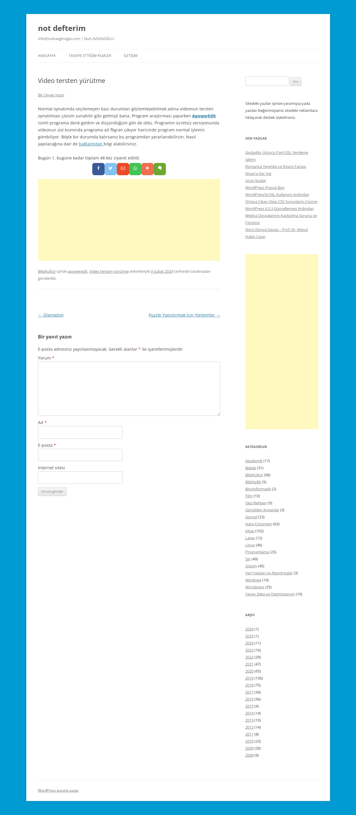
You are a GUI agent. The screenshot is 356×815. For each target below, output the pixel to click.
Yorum (46, 358)
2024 (249, 643)
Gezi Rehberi (256, 502)
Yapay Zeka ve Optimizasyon (270, 594)
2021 (249, 664)
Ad (42, 422)
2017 (249, 692)
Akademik (254, 460)
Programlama (257, 552)
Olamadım (51, 315)
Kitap (249, 531)
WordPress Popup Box (264, 187)
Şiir (248, 559)
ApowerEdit (204, 116)
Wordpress (254, 587)
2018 (249, 685)
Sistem (251, 566)
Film (249, 495)
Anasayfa (47, 55)
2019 (249, 678)
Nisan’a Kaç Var (258, 173)
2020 (249, 671)
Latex (250, 538)
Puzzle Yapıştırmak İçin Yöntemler (184, 315)
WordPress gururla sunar (58, 790)
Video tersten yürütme (109, 271)
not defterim (62, 28)
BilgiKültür (47, 271)
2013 (249, 720)
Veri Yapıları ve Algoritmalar (269, 573)
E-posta (47, 445)
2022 (249, 657)
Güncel (251, 516)
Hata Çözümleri (258, 523)
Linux (250, 545)
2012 (249, 727)
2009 (249, 748)
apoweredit (78, 271)
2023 (249, 650)
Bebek (250, 467)
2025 (249, 636)
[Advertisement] (129, 220)
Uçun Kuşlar (255, 180)
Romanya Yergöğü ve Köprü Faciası (275, 166)
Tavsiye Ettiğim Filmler (90, 55)
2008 (249, 755)
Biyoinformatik (258, 488)
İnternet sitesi (51, 467)
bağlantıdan (91, 144)
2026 (249, 629)
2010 (249, 741)
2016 (249, 699)
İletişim (131, 55)
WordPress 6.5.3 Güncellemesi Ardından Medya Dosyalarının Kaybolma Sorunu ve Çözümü (281, 215)
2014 (249, 713)
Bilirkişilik (253, 481)
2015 (249, 706)
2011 (249, 734)
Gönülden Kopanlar (262, 509)
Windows (253, 580)
